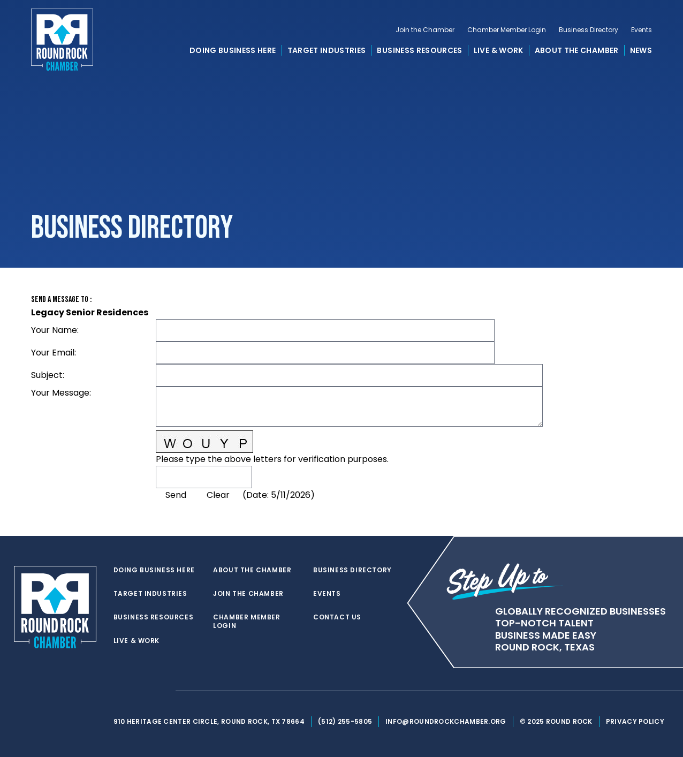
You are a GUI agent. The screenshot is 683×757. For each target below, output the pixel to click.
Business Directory (588, 30)
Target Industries (326, 50)
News (641, 50)
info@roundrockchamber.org (445, 721)
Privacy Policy (635, 721)
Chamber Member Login (506, 30)
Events (641, 30)
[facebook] (140, 690)
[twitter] (118, 690)
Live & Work (498, 50)
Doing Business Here (232, 50)
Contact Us (337, 617)
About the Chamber (577, 50)
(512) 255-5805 (345, 721)
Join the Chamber (425, 30)
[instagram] (161, 690)
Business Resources (419, 50)
